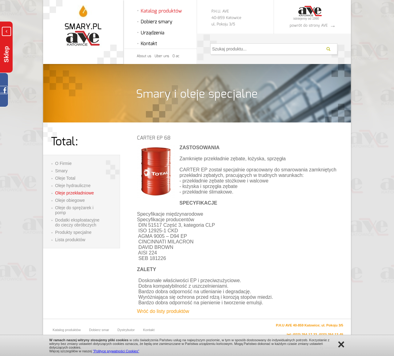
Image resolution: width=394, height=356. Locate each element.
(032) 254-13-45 (331, 334)
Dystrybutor (126, 330)
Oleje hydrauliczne (72, 185)
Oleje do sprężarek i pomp (74, 210)
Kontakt (149, 330)
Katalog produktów (67, 330)
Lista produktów (70, 239)
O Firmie (63, 163)
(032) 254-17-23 (305, 334)
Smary (61, 170)
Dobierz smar (99, 330)
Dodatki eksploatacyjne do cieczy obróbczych (77, 222)
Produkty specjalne (73, 232)
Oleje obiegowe (70, 200)
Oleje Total (65, 178)
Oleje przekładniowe (74, 192)
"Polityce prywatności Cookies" (116, 351)
